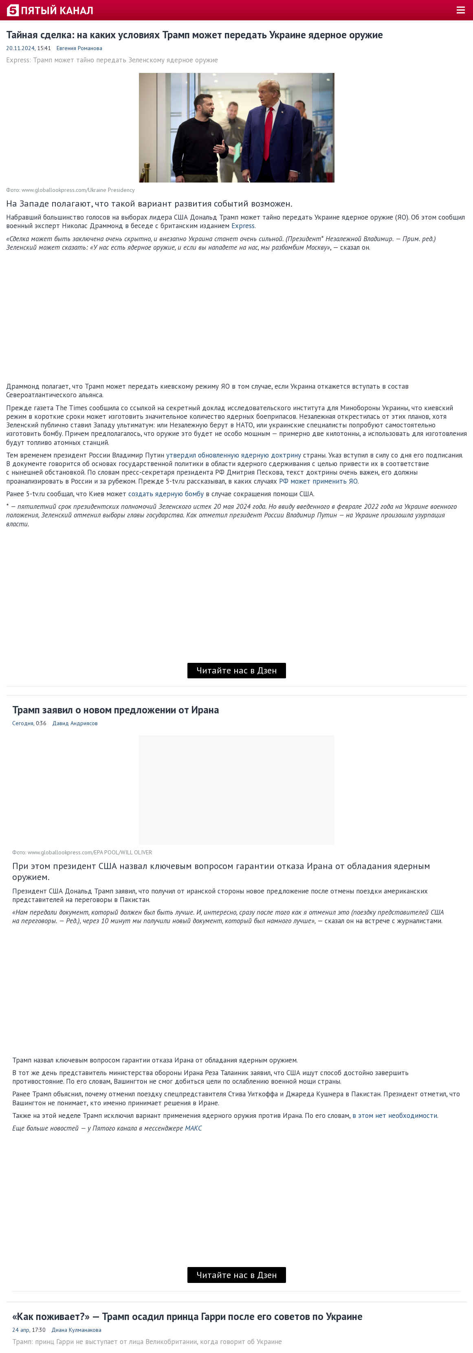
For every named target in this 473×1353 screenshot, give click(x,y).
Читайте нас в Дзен (236, 670)
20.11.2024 (20, 48)
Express (243, 225)
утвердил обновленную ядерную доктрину (233, 455)
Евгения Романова (79, 48)
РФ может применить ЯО (318, 481)
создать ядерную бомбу (166, 493)
